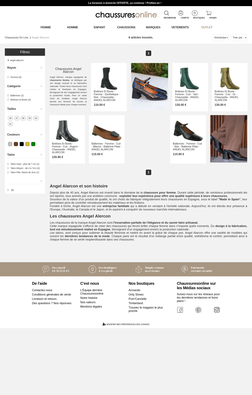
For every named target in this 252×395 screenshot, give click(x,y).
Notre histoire (89, 364)
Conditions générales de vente (51, 361)
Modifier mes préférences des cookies (126, 391)
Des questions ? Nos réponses (51, 370)
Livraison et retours (44, 365)
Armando (134, 357)
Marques (153, 27)
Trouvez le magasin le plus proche (146, 376)
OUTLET (206, 27)
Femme (45, 27)
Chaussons (126, 27)
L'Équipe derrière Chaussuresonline (92, 358)
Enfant (99, 27)
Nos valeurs (88, 369)
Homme (72, 27)
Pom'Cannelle (138, 365)
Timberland (136, 370)
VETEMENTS (179, 27)
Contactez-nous (42, 357)
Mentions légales (91, 373)
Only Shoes (136, 361)
